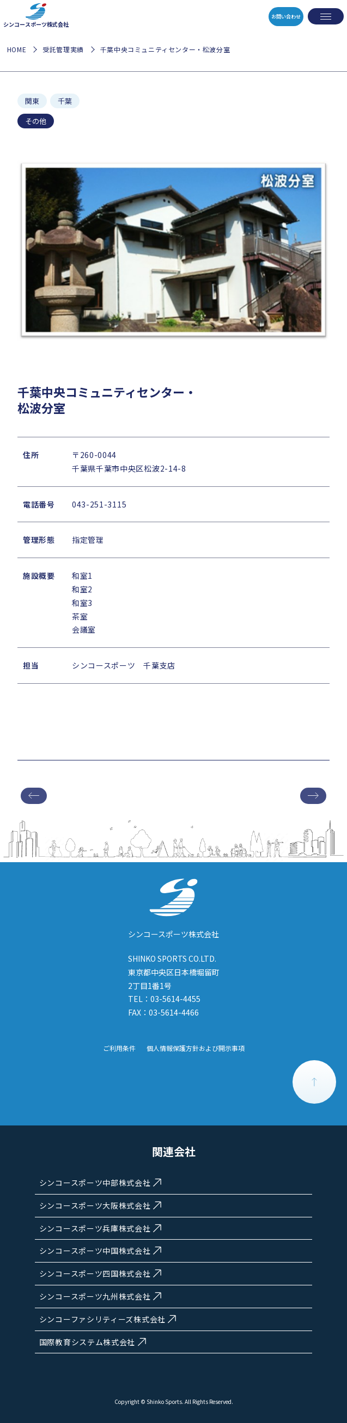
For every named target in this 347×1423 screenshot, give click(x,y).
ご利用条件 (119, 1048)
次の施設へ (313, 796)
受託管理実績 (63, 49)
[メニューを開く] (326, 16)
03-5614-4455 (175, 998)
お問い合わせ (278, 16)
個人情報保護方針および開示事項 (196, 1048)
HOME (16, 49)
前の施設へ (34, 796)
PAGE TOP (314, 1082)
